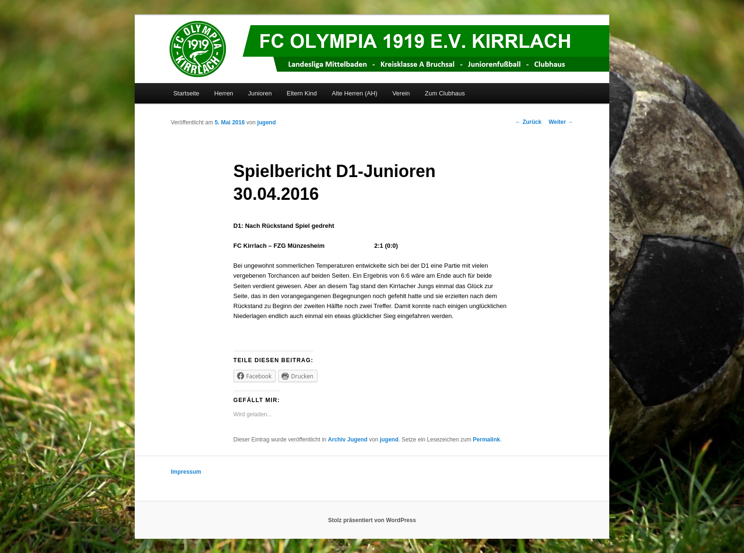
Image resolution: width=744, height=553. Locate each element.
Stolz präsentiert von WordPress (372, 520)
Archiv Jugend (347, 439)
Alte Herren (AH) (354, 93)
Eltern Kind (302, 93)
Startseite (186, 93)
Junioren (260, 93)
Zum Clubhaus (445, 93)
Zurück (528, 122)
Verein (401, 93)
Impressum (186, 472)
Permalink (486, 439)
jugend (266, 122)
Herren (223, 93)
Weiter (561, 122)
